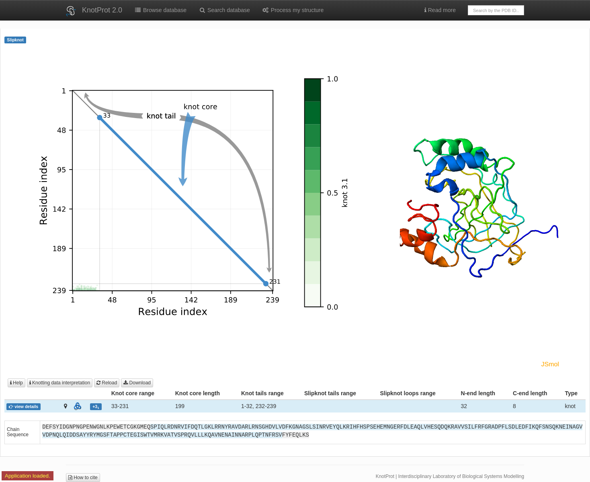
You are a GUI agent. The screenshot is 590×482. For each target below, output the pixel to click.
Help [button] (16, 383)
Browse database (160, 10)
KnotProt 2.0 (102, 10)
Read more (440, 10)
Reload (106, 383)
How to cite (83, 477)
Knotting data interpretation (59, 383)
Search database (224, 10)
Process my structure (293, 10)
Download (137, 383)
